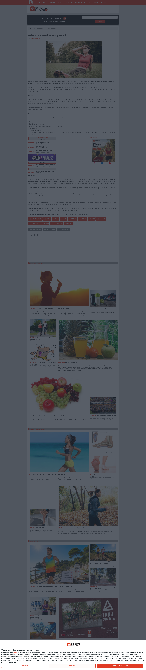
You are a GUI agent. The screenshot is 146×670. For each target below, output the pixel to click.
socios (15, 652)
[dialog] (73, 655)
